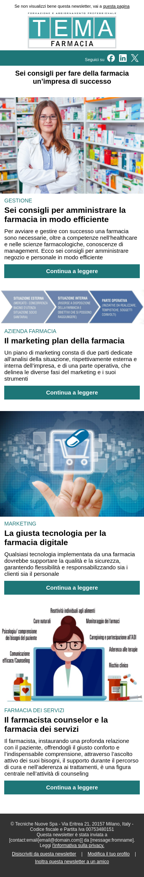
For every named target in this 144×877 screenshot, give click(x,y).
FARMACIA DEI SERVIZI (34, 710)
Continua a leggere (72, 271)
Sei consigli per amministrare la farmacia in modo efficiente (65, 215)
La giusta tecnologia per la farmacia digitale (55, 538)
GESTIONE (18, 200)
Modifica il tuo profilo (108, 854)
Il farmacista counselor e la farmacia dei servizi (56, 724)
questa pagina (116, 6)
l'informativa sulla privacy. (78, 845)
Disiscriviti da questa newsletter (44, 854)
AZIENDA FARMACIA (30, 331)
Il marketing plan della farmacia (64, 340)
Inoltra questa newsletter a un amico (72, 861)
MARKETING (20, 524)
